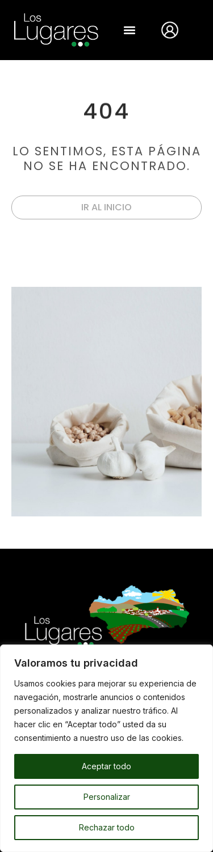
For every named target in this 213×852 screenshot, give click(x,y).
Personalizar (106, 797)
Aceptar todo (106, 766)
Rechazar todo (107, 827)
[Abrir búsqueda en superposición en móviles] (197, 30)
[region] (106, 748)
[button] (129, 29)
